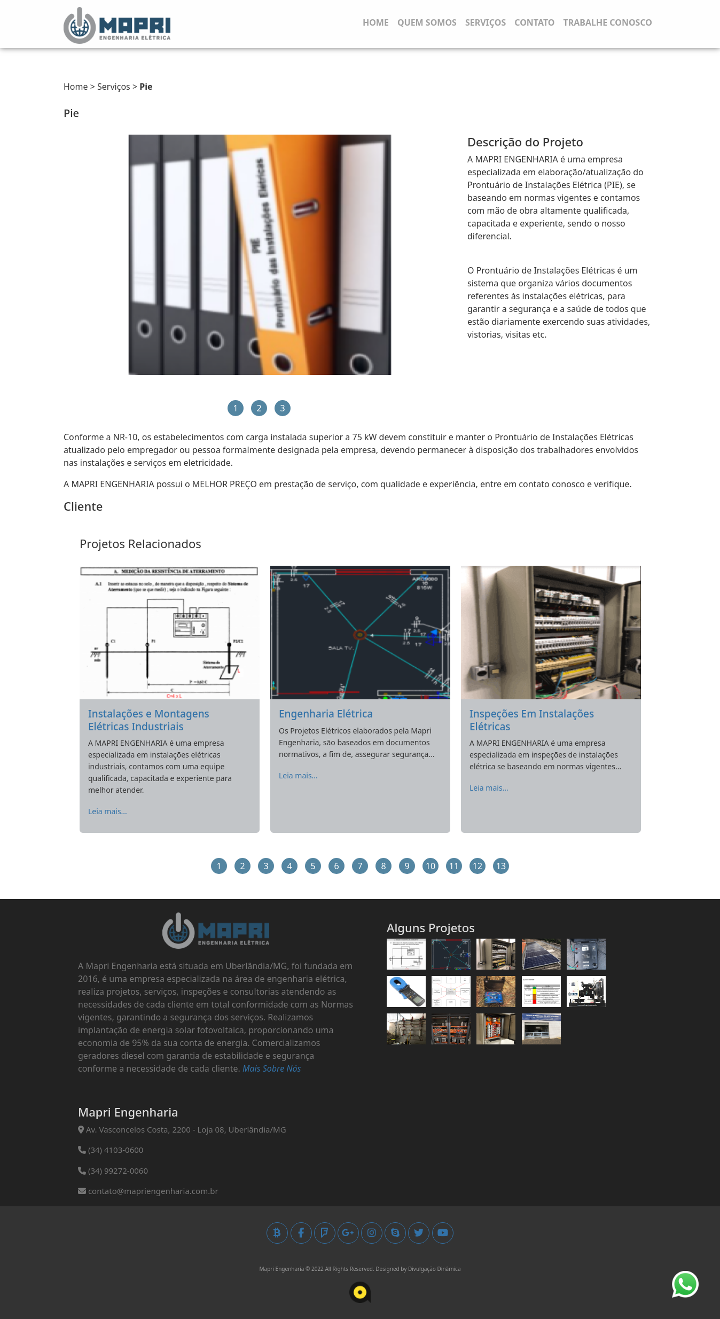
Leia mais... (107, 811)
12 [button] (477, 866)
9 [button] (406, 866)
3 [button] (282, 408)
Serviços (485, 22)
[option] (259, 255)
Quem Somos (427, 22)
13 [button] (501, 866)
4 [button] (289, 866)
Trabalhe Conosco (607, 22)
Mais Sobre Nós (271, 1068)
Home (376, 22)
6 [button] (336, 866)
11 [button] (454, 866)
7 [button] (359, 866)
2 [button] (258, 408)
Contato (534, 22)
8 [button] (383, 866)
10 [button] (430, 866)
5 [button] (312, 866)
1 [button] (235, 408)
